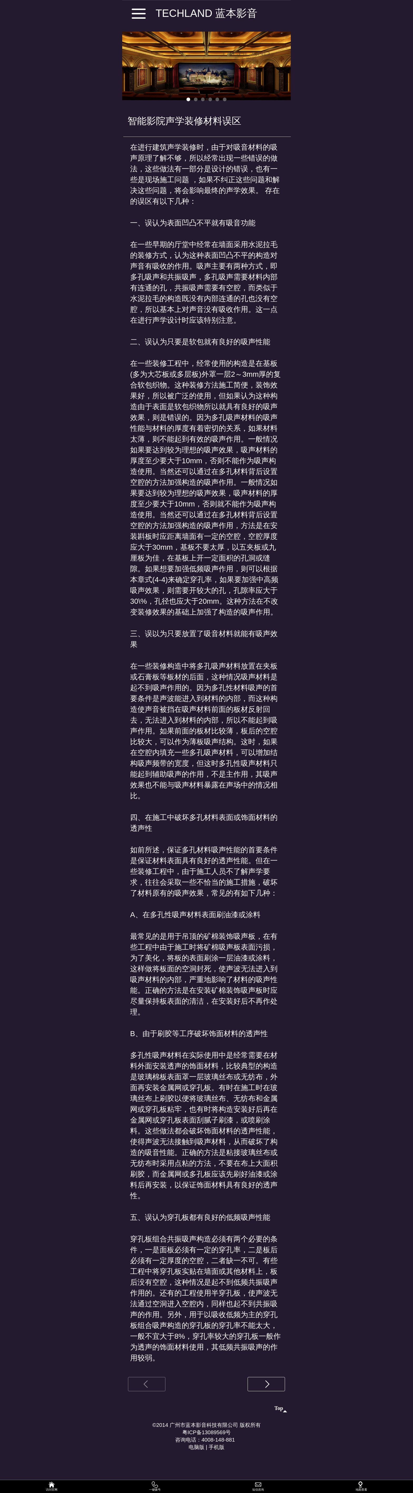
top (277, 1410)
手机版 (220, 1456)
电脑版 (192, 1456)
